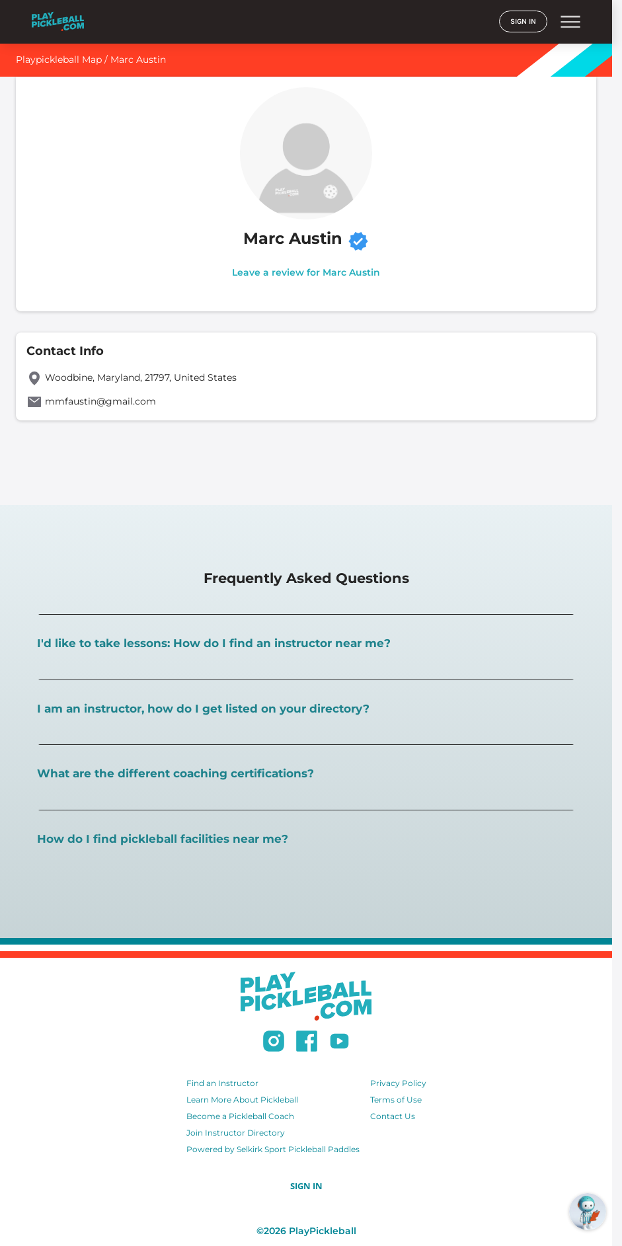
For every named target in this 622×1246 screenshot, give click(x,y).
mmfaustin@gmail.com (100, 401)
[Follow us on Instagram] (273, 1043)
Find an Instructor (222, 1083)
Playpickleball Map (59, 59)
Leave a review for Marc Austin (306, 272)
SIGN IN (523, 21)
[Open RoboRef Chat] (587, 1211)
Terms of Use (396, 1100)
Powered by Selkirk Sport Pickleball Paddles (273, 1149)
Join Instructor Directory (235, 1133)
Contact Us (392, 1116)
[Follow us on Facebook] (306, 1043)
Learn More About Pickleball (242, 1100)
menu (570, 21)
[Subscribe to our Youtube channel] (339, 1043)
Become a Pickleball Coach (240, 1116)
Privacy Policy (398, 1083)
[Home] (58, 21)
